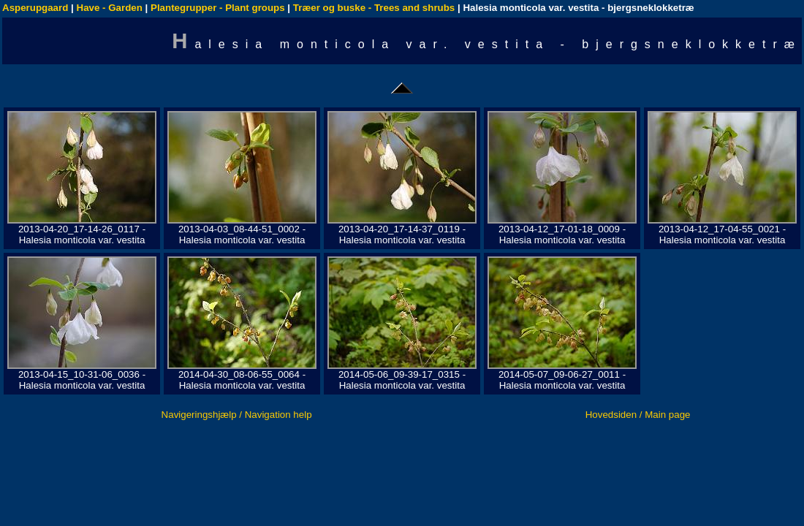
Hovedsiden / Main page (638, 414)
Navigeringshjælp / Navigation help (237, 414)
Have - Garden (110, 7)
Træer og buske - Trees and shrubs (374, 7)
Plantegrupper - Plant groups (218, 7)
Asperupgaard (35, 7)
